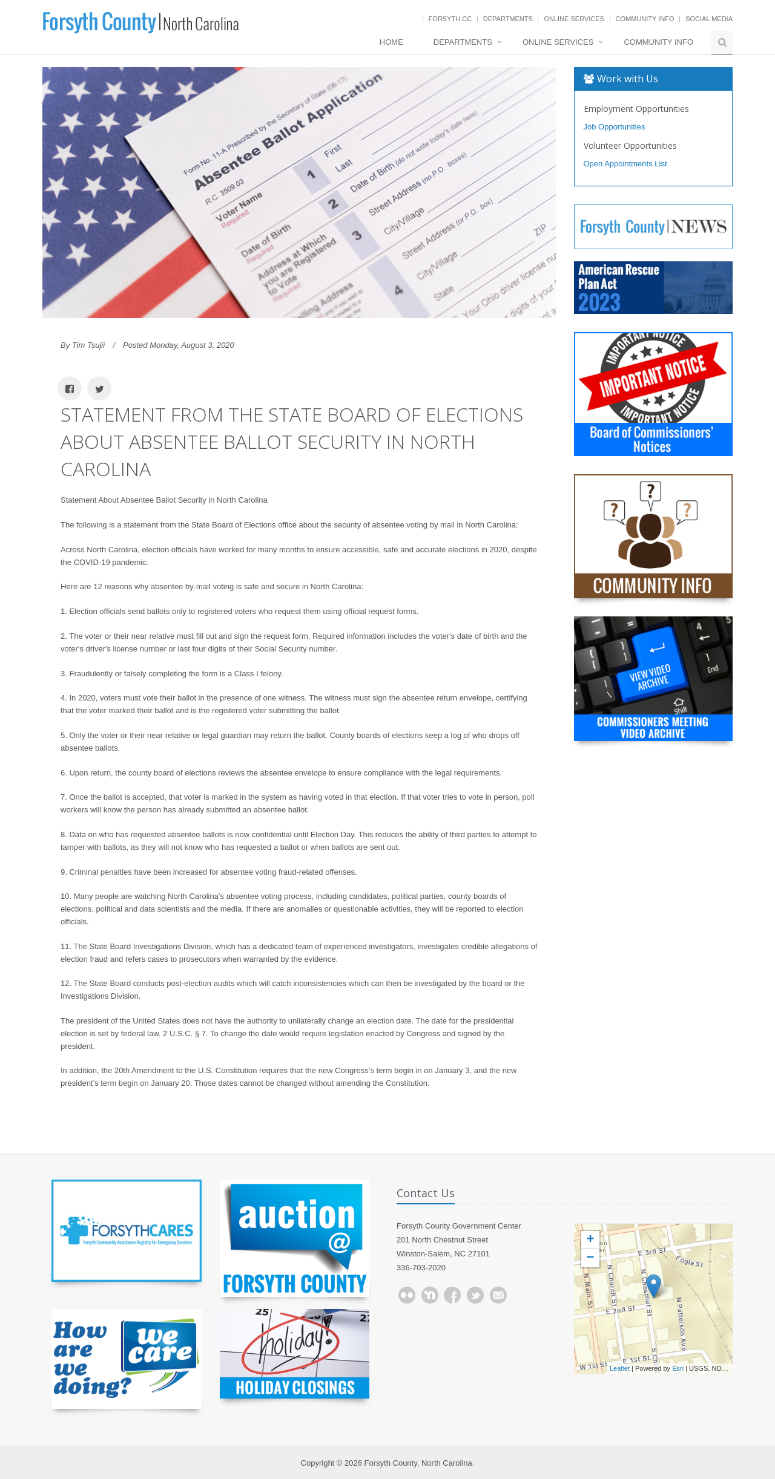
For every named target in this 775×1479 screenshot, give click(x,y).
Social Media (709, 18)
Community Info (645, 18)
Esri (678, 1368)
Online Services (574, 18)
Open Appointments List (625, 163)
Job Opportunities (614, 126)
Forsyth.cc (450, 18)
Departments (508, 18)
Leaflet (620, 1368)
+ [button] (590, 1240)
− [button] (590, 1258)
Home (391, 42)
